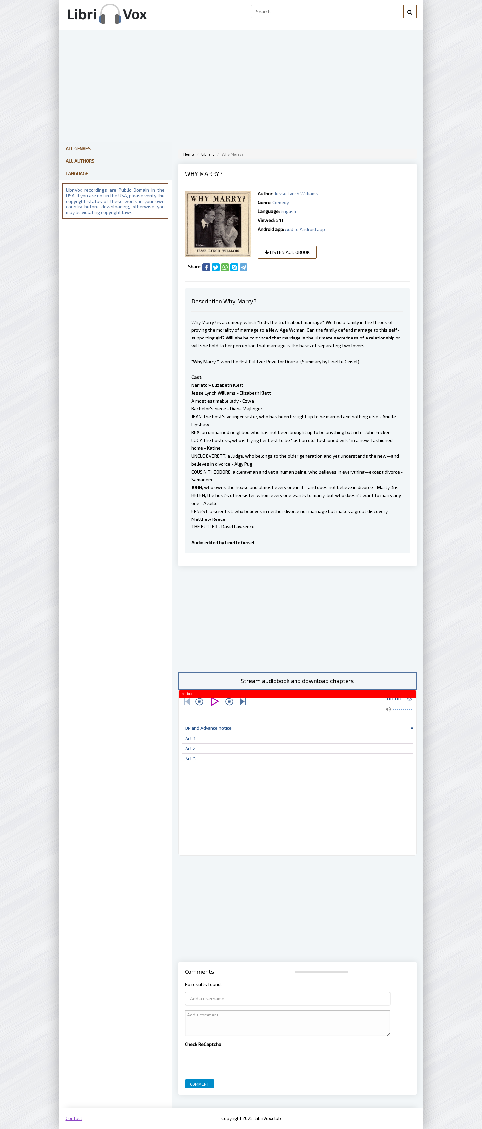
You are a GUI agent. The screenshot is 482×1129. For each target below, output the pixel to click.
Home (188, 154)
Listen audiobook (287, 252)
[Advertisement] (297, 619)
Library (207, 154)
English (288, 211)
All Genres (78, 148)
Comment (199, 1084)
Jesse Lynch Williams (296, 193)
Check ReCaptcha (203, 1044)
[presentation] (235, 1061)
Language (77, 173)
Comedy (280, 202)
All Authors (80, 161)
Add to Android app (305, 229)
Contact (74, 1118)
